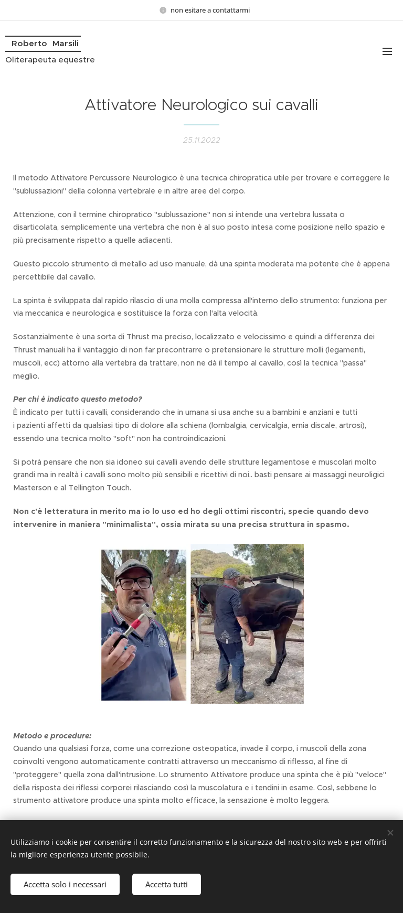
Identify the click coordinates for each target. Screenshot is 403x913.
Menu (387, 51)
